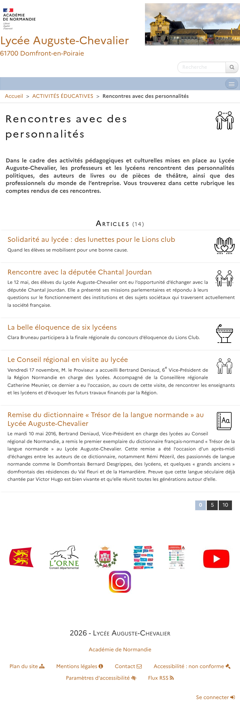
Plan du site (26, 667)
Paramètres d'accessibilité (101, 678)
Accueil (14, 96)
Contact (128, 667)
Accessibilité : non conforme (192, 667)
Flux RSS (161, 678)
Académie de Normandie (120, 650)
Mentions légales (79, 667)
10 (225, 505)
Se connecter (215, 698)
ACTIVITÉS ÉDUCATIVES (62, 96)
